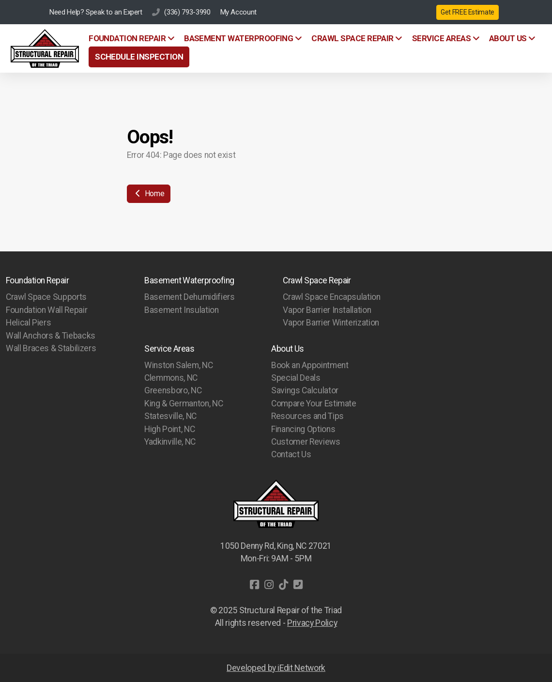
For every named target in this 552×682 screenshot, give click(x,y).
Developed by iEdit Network (276, 668)
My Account (238, 12)
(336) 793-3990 (187, 12)
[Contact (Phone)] (298, 584)
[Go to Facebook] (254, 584)
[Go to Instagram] (268, 584)
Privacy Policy (312, 623)
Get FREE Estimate (467, 12)
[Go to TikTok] (283, 584)
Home (148, 193)
